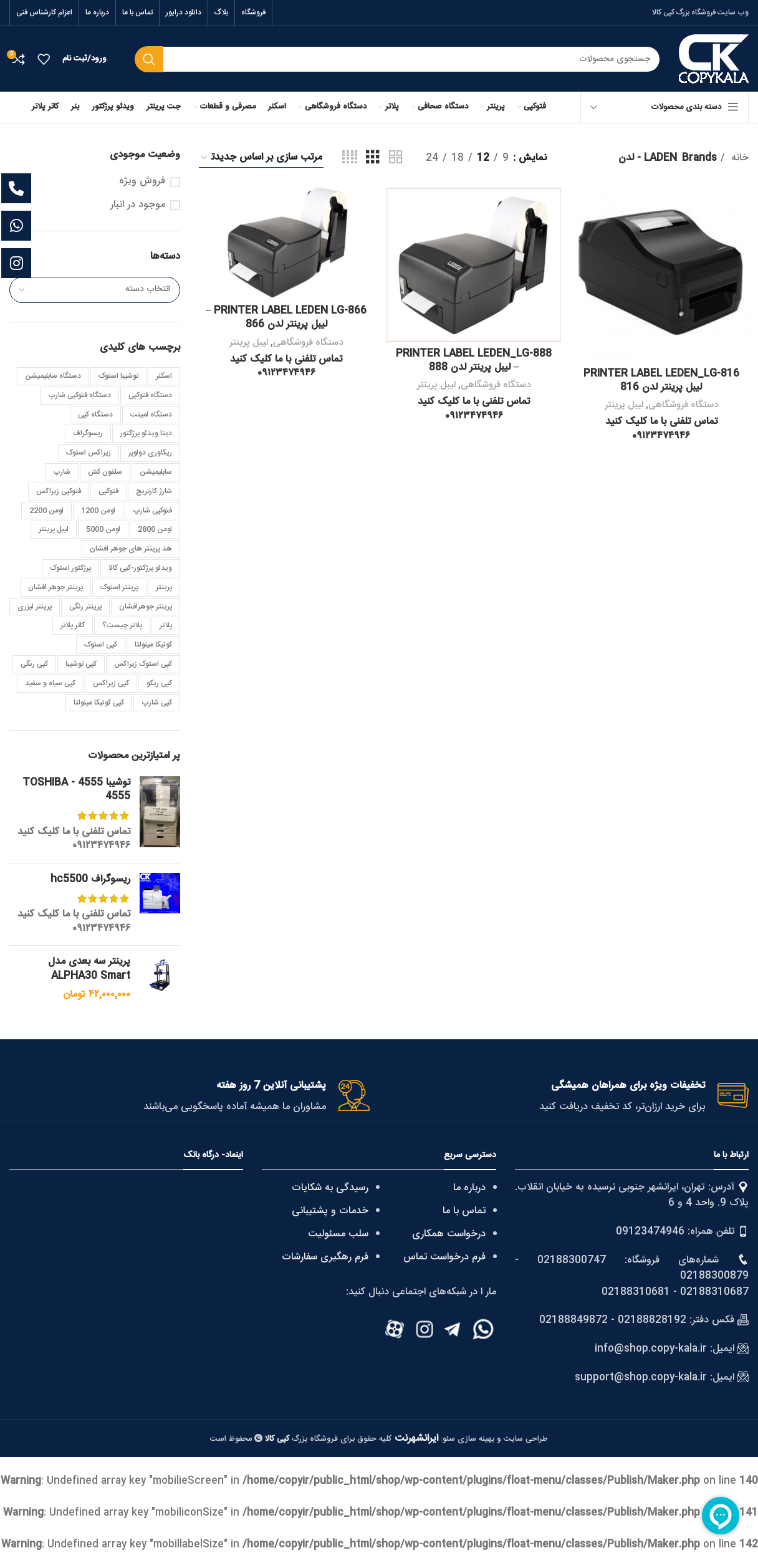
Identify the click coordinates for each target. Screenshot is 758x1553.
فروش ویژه (142, 181)
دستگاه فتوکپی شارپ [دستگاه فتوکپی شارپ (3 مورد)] (79, 395)
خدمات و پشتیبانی (330, 1211)
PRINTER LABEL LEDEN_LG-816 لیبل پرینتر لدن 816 (661, 380)
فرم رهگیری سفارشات (325, 1257)
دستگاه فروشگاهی (683, 404)
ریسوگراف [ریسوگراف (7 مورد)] (88, 433)
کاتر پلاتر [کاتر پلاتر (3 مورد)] (72, 625)
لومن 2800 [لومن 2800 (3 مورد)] (155, 529)
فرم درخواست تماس (444, 1257)
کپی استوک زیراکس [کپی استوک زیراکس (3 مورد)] (143, 664)
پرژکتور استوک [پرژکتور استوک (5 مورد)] (70, 568)
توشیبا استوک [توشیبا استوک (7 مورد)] (118, 376)
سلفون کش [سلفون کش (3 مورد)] (105, 472)
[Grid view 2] (396, 158)
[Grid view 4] (349, 158)
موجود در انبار (137, 205)
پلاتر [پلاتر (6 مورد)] (166, 625)
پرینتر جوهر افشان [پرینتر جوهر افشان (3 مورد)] (55, 587)
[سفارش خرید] (261, 157)
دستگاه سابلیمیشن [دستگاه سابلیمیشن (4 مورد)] (53, 376)
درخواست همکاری (449, 1234)
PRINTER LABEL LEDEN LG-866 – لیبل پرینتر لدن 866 (286, 317)
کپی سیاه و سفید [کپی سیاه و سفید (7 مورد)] (50, 683)
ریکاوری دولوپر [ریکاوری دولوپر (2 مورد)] (150, 452)
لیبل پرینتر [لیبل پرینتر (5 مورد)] (54, 529)
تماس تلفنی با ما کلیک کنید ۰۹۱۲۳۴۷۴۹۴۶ (73, 839)
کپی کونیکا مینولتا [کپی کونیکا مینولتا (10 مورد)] (99, 702)
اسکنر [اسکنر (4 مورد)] (164, 376)
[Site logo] (714, 59)
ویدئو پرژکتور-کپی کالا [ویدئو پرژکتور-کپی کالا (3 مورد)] (140, 568)
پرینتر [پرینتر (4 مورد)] (164, 587)
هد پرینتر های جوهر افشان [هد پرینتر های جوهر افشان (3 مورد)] (131, 548)
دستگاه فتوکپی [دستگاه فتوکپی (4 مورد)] (150, 395)
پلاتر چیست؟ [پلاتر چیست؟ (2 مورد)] (122, 625)
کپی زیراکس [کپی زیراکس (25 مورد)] (111, 683)
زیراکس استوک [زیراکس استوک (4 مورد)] (88, 452)
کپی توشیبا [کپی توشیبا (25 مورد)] (81, 664)
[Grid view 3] (373, 158)
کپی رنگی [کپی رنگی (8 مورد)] (34, 664)
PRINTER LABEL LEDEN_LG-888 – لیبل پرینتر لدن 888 (474, 360)
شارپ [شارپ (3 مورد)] (61, 472)
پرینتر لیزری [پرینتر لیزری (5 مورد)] (34, 606)
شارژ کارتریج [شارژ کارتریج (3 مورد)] (154, 491)
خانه (738, 158)
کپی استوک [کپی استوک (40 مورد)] (100, 644)
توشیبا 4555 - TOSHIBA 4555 (76, 790)
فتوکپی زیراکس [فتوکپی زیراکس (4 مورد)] (58, 491)
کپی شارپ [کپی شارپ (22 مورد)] (157, 702)
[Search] (397, 59)
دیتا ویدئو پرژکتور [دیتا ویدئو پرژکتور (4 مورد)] (146, 433)
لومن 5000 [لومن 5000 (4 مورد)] (103, 529)
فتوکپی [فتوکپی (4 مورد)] (108, 491)
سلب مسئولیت (338, 1234)
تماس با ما (464, 1211)
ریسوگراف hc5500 (90, 880)
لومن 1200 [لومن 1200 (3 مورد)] (98, 510)
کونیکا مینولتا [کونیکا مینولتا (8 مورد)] (153, 644)
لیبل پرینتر (624, 404)
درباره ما (469, 1188)
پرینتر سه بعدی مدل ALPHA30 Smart (89, 969)
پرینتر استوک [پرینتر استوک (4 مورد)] (119, 587)
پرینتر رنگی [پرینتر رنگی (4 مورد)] (85, 606)
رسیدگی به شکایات (330, 1188)
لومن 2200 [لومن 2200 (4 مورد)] (46, 510)
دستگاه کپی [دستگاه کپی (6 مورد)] (95, 414)
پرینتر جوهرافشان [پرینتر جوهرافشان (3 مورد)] (145, 606)
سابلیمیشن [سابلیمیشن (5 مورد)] (156, 472)
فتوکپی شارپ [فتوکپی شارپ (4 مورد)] (152, 510)
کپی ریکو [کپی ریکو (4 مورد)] (159, 683)
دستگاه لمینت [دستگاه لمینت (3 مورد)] (151, 414)
